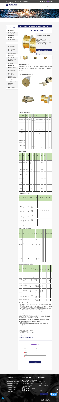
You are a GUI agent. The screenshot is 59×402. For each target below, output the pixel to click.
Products (12, 21)
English (47, 1)
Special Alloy (17, 21)
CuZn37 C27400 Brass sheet (27, 337)
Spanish (51, 1)
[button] (32, 7)
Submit (35, 362)
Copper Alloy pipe (24, 335)
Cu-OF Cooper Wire (38, 21)
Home (7, 21)
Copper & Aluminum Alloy (27, 21)
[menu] (32, 6)
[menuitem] (32, 6)
